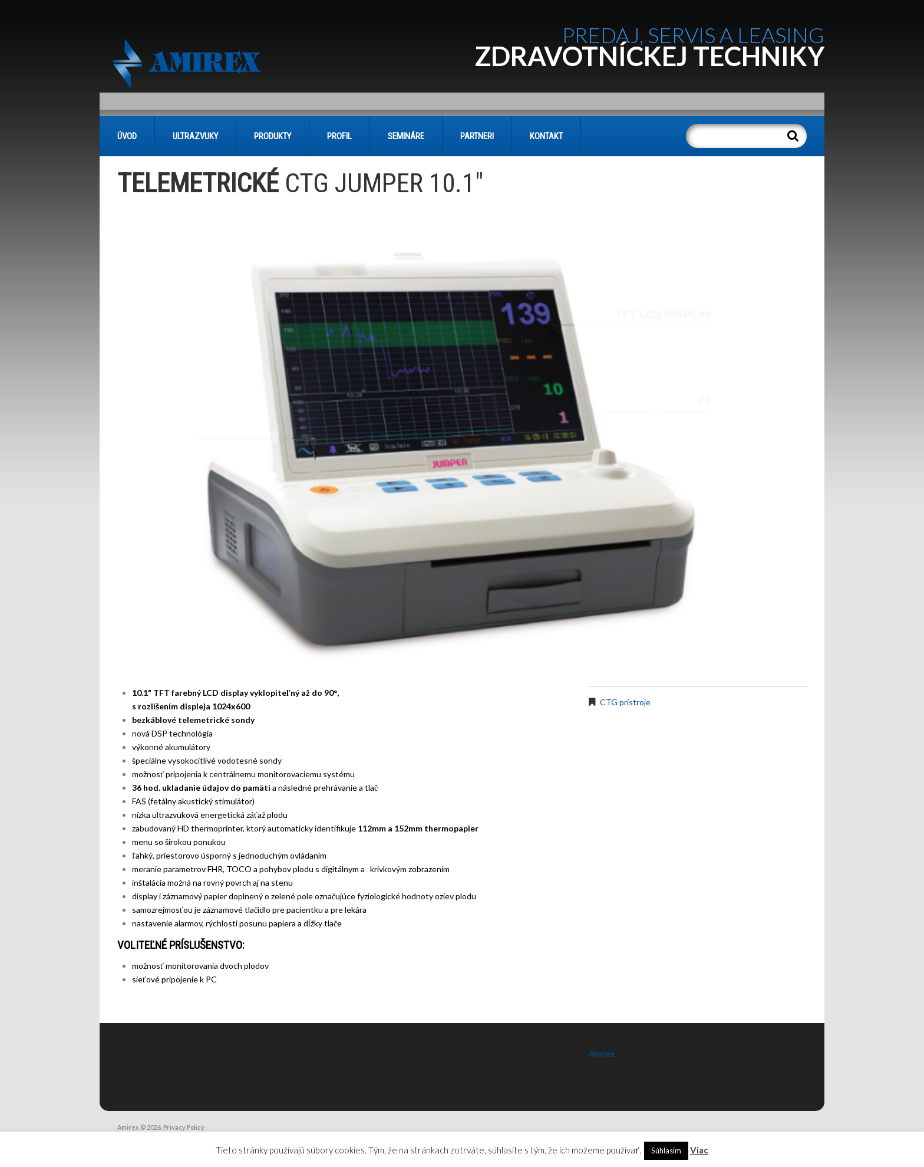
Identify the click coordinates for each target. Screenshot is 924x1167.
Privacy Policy (183, 1127)
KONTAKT (546, 136)
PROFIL (339, 136)
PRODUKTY (272, 136)
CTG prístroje (625, 702)
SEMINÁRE (406, 136)
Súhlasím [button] (666, 1150)
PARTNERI (477, 136)
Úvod (127, 136)
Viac (699, 1150)
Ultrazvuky (195, 136)
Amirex (602, 1053)
